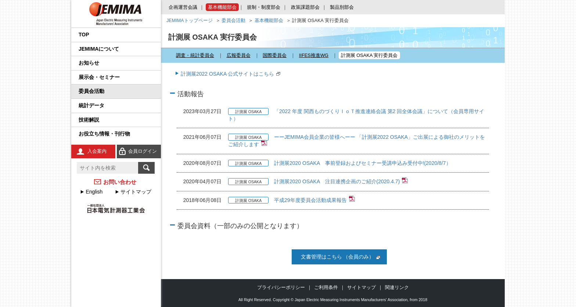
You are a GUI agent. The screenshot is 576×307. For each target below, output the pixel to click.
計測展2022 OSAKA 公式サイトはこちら (227, 74)
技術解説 (89, 120)
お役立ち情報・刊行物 (104, 134)
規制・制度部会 (263, 7)
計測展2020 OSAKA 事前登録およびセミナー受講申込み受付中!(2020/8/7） (362, 163)
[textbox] (107, 168)
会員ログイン (142, 151)
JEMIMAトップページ (189, 20)
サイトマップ (135, 192)
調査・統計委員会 (195, 55)
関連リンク (397, 287)
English (94, 192)
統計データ (91, 105)
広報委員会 (239, 55)
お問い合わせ (119, 182)
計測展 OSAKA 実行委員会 (369, 55)
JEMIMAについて (99, 49)
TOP (84, 34)
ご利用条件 (326, 287)
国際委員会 (275, 55)
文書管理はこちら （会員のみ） (337, 257)
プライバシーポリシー (281, 287)
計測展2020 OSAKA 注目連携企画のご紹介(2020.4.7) (337, 181)
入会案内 (97, 151)
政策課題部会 (305, 7)
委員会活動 (91, 91)
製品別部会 (342, 7)
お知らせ (89, 63)
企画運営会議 (183, 7)
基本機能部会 (222, 7)
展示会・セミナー (99, 77)
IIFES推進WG (313, 55)
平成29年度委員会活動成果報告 (310, 200)
